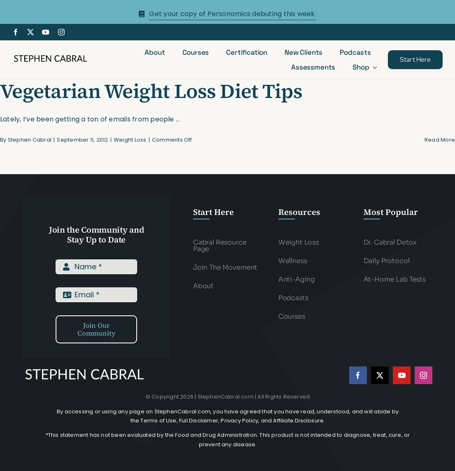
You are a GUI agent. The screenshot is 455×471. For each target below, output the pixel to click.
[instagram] (61, 32)
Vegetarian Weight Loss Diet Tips (151, 91)
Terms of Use (158, 420)
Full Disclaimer (198, 420)
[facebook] (15, 32)
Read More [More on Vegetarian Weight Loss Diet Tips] (440, 140)
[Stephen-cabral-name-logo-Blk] (50, 56)
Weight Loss (130, 140)
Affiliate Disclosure (298, 420)
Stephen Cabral (29, 140)
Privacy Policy (239, 420)
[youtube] (45, 32)
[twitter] (30, 32)
